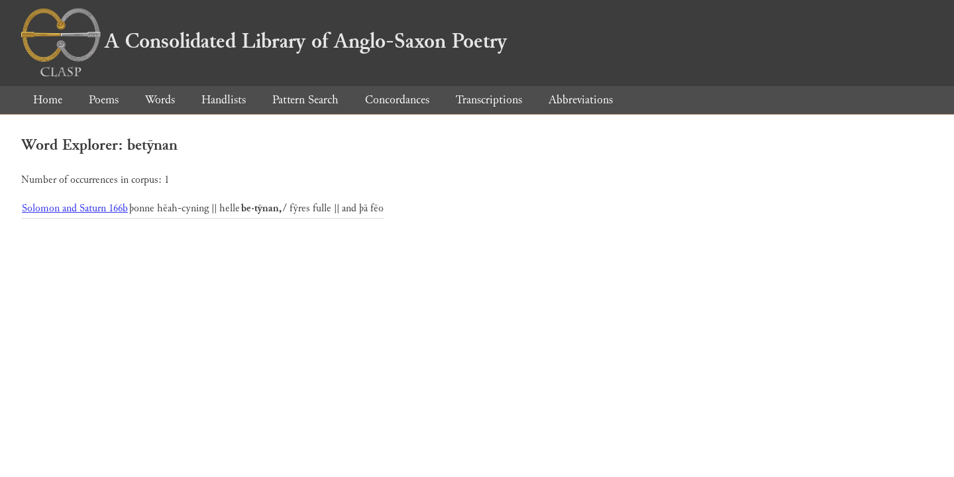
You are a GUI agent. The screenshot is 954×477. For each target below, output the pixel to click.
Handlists (223, 99)
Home (47, 99)
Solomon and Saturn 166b (75, 208)
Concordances (397, 99)
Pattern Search (305, 99)
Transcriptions (489, 99)
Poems (104, 99)
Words (160, 99)
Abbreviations (581, 99)
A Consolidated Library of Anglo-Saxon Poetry (264, 41)
